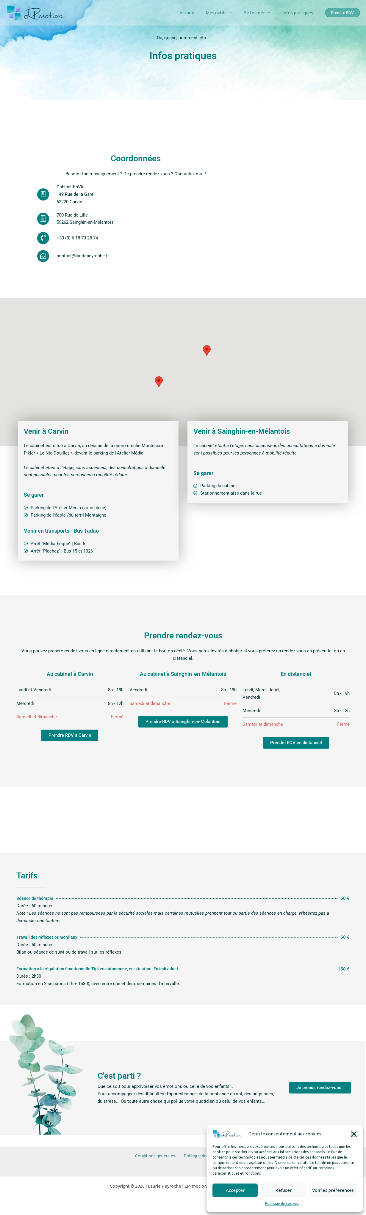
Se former (258, 12)
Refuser (283, 1190)
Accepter (235, 1190)
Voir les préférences (333, 1190)
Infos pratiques (299, 12)
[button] (354, 1134)
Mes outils (223, 12)
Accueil (197, 12)
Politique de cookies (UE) (207, 1158)
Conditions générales (155, 1158)
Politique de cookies (282, 1203)
